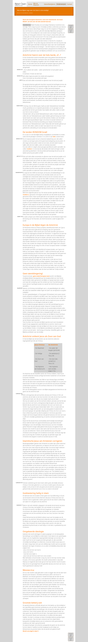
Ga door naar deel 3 (70, 31)
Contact (69, 4)
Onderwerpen (61, 4)
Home (30, 4)
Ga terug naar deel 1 (70, 26)
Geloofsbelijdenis (49, 4)
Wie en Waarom (36, 4)
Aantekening (26, 25)
